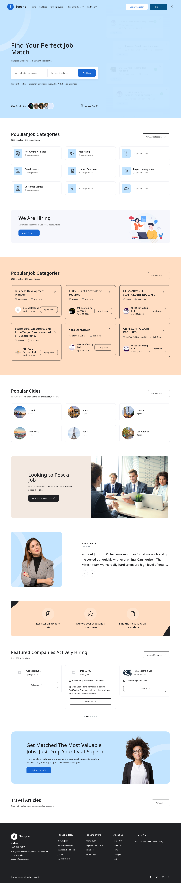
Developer (42, 84)
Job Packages (91, 854)
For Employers (57, 7)
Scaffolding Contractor (28, 682)
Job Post (158, 7)
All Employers (91, 841)
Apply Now (49, 311)
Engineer (73, 84)
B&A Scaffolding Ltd (36, 672)
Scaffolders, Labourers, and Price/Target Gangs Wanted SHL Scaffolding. (33, 334)
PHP (59, 84)
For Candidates (76, 7)
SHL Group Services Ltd (29, 352)
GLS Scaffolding (31, 310)
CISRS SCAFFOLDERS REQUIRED (136, 40)
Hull (47, 682)
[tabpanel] (36, 684)
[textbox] (61, 73)
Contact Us (117, 841)
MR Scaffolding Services (85, 311)
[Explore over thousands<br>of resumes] (90, 616)
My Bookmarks (64, 859)
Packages (117, 854)
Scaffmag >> (92, 7)
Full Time (122, 27)
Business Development (137, 69)
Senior (65, 84)
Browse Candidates (65, 845)
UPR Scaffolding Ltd (139, 311)
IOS (54, 84)
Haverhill (138, 47)
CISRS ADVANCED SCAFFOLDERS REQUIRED (138, 113)
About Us (117, 845)
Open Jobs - (32, 676)
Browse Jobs (63, 841)
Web (50, 84)
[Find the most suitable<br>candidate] (133, 616)
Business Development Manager (142, 65)
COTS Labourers (128, 44)
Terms (116, 850)
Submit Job (90, 850)
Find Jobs (43, 7)
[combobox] (63, 73)
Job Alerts (61, 854)
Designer (33, 84)
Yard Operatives (133, 18)
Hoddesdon (158, 69)
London (145, 93)
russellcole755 (87, 672)
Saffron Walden (128, 47)
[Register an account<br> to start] (48, 616)
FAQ (115, 859)
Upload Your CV (89, 106)
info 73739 (139, 672)
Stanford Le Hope (135, 22)
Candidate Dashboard (66, 850)
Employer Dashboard (94, 845)
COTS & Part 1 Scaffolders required (132, 89)
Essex (128, 301)
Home (33, 7)
